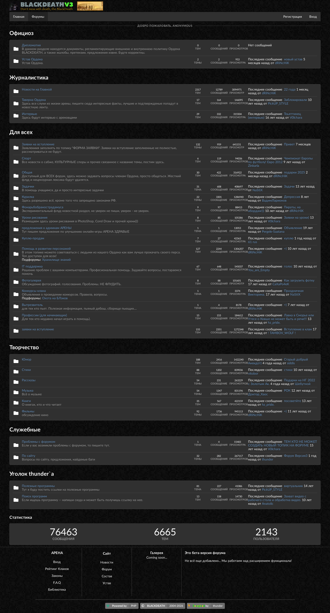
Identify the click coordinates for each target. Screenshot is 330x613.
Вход (313, 16)
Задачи (289, 186)
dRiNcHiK (282, 63)
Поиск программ (34, 496)
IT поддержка (32, 266)
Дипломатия (31, 45)
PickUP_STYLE (278, 103)
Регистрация (292, 16)
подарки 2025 (294, 172)
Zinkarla (253, 165)
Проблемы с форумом (38, 441)
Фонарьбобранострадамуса (42, 207)
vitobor (253, 373)
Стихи (26, 370)
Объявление (293, 228)
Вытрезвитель (32, 305)
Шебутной (302, 384)
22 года (289, 89)
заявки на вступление (38, 329)
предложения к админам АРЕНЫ (47, 228)
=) (286, 248)
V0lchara (296, 117)
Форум (107, 569)
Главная (18, 16)
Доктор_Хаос (258, 394)
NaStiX (257, 190)
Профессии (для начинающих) (44, 315)
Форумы (38, 16)
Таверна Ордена (34, 100)
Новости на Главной (37, 89)
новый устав (293, 59)
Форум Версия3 (295, 456)
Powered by (123, 606)
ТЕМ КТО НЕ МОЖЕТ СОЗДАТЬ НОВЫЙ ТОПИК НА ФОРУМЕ (282, 443)
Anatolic (267, 503)
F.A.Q (57, 582)
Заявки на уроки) (296, 217)
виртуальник (293, 486)
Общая (27, 172)
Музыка (27, 390)
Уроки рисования (34, 217)
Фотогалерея (31, 280)
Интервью (29, 114)
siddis (291, 363)
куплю (288, 238)
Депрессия (292, 197)
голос (288, 266)
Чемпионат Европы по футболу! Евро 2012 (280, 160)
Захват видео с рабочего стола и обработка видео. (277, 498)
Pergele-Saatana (273, 231)
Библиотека (57, 589)
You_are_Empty (259, 270)
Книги (26, 401)
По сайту (28, 456)
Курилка (28, 197)
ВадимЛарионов (274, 200)
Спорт (26, 158)
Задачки (28, 186)
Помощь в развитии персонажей (46, 248)
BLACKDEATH (163, 606)
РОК (287, 390)
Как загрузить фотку (299, 280)
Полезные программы (38, 486)
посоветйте (292, 401)
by (206, 606)
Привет (289, 144)
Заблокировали (295, 100)
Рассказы (28, 380)
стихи (288, 370)
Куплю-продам (33, 238)
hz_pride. (274, 322)
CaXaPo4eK (280, 284)
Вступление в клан (298, 329)
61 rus (252, 242)
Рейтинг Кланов (57, 569)
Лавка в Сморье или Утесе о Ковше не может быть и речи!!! (281, 317)
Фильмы (28, 411)
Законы (57, 576)
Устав (107, 583)
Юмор (26, 359)
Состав (107, 576)
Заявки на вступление (38, 144)
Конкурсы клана (34, 291)
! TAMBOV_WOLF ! (282, 333)
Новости (106, 562)
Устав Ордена (32, 59)
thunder (267, 459)
